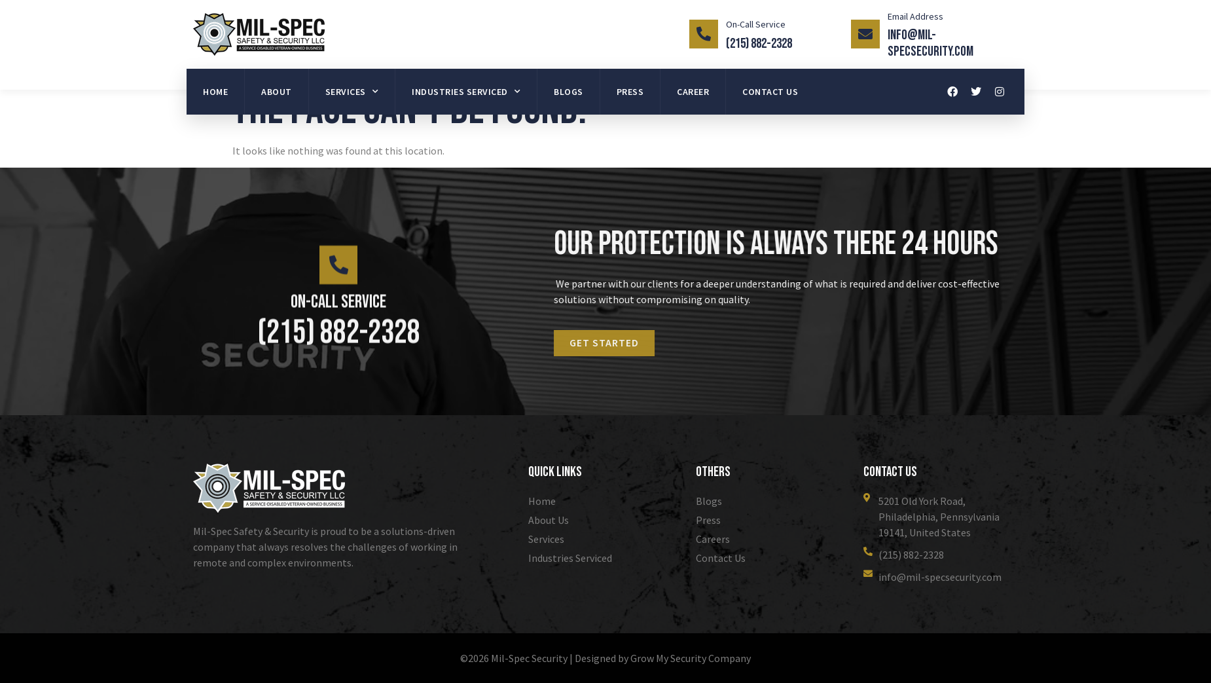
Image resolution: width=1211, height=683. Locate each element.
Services (352, 92)
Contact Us (770, 92)
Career (693, 92)
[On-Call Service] (703, 34)
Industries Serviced (466, 92)
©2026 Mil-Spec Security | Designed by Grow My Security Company (605, 658)
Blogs (568, 92)
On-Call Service (756, 24)
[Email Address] (865, 34)
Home (215, 92)
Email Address (915, 16)
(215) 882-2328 (759, 43)
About (276, 92)
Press (630, 92)
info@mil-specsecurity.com (930, 43)
